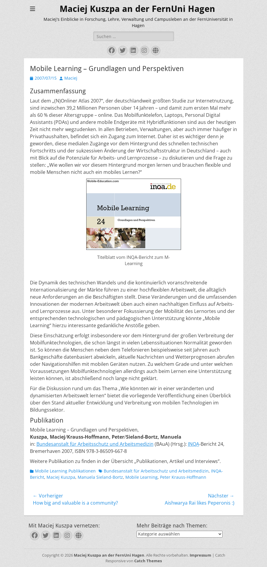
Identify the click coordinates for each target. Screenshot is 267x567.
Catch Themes (148, 560)
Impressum (200, 555)
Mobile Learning (141, 477)
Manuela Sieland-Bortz (100, 477)
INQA (193, 444)
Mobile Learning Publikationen (65, 471)
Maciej (70, 78)
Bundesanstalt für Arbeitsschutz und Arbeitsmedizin (95, 444)
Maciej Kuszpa (61, 477)
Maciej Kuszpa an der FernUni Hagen (137, 9)
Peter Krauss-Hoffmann (183, 477)
